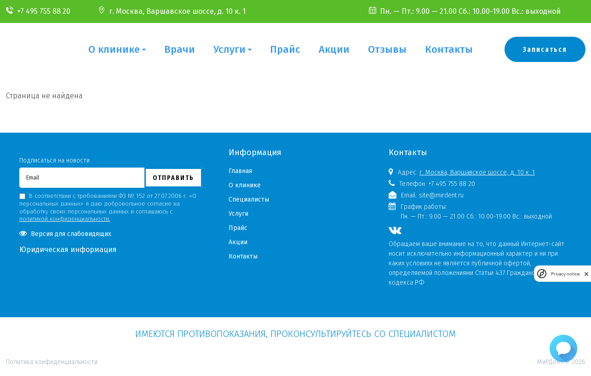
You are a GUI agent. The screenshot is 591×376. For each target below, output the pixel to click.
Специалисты (249, 199)
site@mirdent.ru (441, 195)
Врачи (179, 49)
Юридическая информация (68, 249)
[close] (586, 274)
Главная (240, 171)
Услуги (229, 49)
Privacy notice (565, 273)
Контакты (449, 49)
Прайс (285, 49)
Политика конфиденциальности (52, 322)
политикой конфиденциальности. (64, 218)
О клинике (114, 49)
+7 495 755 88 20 (43, 11)
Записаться (545, 49)
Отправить (173, 178)
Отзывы (387, 49)
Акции (334, 49)
